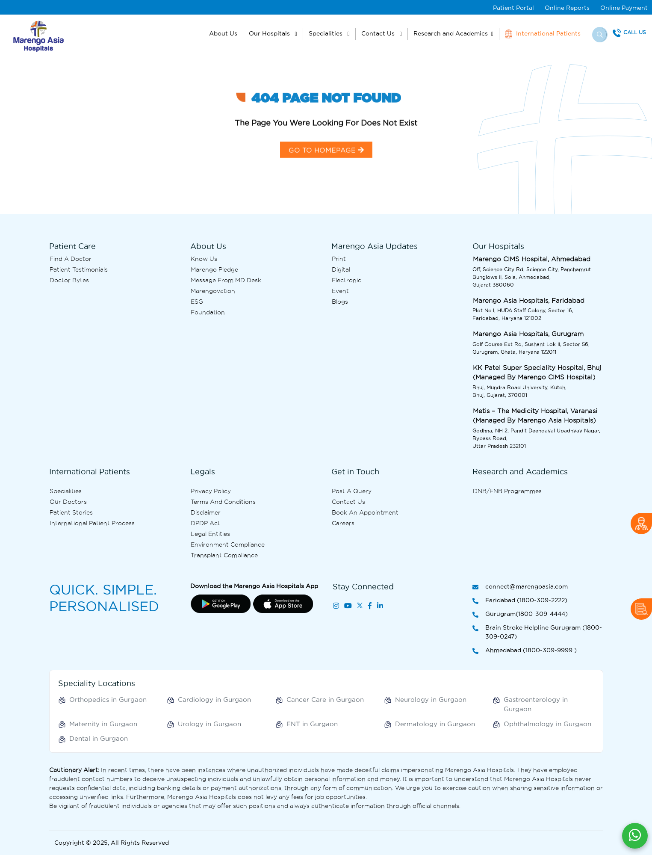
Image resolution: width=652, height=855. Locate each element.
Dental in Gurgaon (98, 738)
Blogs (340, 301)
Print (339, 258)
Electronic (346, 280)
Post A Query (352, 491)
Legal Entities (210, 533)
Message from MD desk (226, 280)
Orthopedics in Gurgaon (108, 699)
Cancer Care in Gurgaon (325, 699)
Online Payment (624, 7)
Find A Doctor (70, 258)
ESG (197, 301)
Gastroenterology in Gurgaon (536, 704)
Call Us (634, 32)
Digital (341, 269)
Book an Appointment (365, 512)
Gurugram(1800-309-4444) (520, 614)
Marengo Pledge (214, 269)
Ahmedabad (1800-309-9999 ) (524, 651)
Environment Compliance (228, 544)
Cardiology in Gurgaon (214, 699)
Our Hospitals (270, 33)
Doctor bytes (69, 280)
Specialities (326, 33)
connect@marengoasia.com (520, 587)
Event (340, 290)
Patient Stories (71, 512)
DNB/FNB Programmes (507, 491)
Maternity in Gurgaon (103, 724)
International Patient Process (92, 523)
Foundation (208, 312)
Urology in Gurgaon (209, 724)
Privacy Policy (211, 491)
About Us (223, 33)
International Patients (543, 34)
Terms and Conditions (223, 501)
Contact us (348, 501)
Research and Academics (450, 33)
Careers (343, 523)
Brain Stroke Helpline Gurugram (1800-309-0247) (537, 632)
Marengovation (213, 290)
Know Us (204, 258)
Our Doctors (68, 501)
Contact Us (378, 33)
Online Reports (567, 7)
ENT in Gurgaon (312, 724)
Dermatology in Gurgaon (435, 724)
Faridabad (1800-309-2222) (519, 601)
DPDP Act (205, 523)
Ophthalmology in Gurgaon (547, 724)
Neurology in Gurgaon (430, 699)
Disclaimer (206, 512)
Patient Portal (513, 7)
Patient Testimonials (79, 269)
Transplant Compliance (224, 555)
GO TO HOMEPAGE (326, 162)
